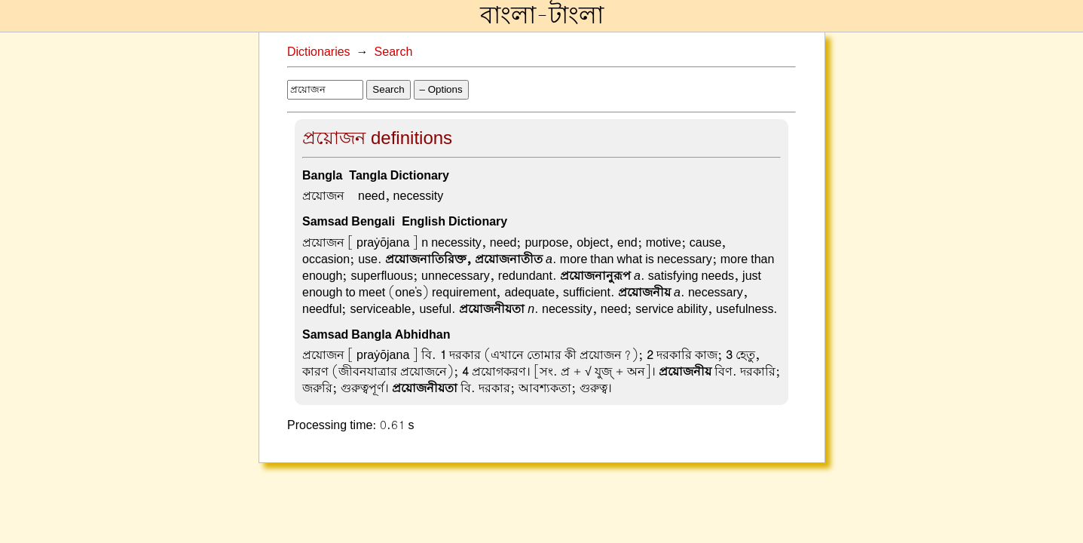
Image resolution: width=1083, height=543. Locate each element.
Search (394, 52)
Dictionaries (318, 52)
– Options (441, 89)
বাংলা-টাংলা (542, 16)
